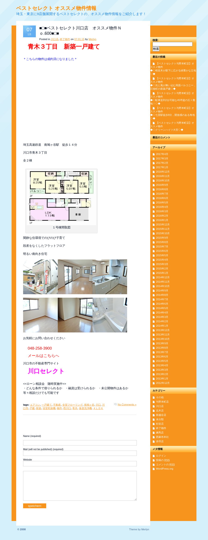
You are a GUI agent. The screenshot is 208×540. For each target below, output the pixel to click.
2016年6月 (162, 198)
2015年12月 (163, 224)
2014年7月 (162, 299)
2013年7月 (162, 352)
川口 (98, 404)
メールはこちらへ (43, 356)
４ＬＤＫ (98, 408)
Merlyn (92, 39)
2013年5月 (162, 361)
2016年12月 (163, 171)
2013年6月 (162, 356)
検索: (156, 40)
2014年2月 (162, 321)
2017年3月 (162, 158)
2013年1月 (162, 378)
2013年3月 (162, 369)
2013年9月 (162, 343)
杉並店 (160, 423)
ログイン (161, 455)
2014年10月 (163, 286)
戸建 (32, 408)
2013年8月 (162, 347)
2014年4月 (162, 312)
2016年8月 (162, 189)
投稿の (163, 460)
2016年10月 (163, 180)
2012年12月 (163, 383)
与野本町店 (162, 401)
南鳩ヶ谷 (89, 404)
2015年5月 (162, 255)
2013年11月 (163, 334)
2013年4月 (162, 365)
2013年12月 (163, 330)
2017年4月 (162, 154)
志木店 (160, 410)
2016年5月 (162, 202)
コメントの (165, 464)
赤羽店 (160, 441)
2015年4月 (162, 259)
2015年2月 (162, 268)
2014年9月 (162, 290)
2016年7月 (162, 193)
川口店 (54, 39)
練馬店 (160, 432)
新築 (38, 408)
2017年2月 (162, 162)
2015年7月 (162, 246)
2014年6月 (162, 303)
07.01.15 (79, 39)
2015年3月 (162, 264)
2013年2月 (162, 374)
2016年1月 (162, 220)
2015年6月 (162, 250)
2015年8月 (162, 242)
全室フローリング (72, 404)
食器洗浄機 (85, 408)
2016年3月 (162, 211)
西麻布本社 (162, 437)
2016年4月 (162, 206)
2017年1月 (162, 167)
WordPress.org (164, 468)
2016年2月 (162, 215)
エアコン (35, 404)
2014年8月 (162, 295)
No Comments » (127, 404)
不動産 (57, 404)
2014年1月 (162, 325)
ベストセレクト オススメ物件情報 (56, 8)
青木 (74, 408)
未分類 (160, 419)
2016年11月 (163, 176)
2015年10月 (163, 233)
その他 (160, 397)
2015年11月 (163, 228)
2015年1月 (162, 273)
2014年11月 (163, 281)
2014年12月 (163, 277)
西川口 (67, 408)
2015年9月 (162, 237)
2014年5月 (162, 308)
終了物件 (65, 39)
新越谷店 (161, 415)
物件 (59, 408)
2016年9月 (162, 184)
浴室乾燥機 (49, 408)
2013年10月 (163, 339)
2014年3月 (162, 317)
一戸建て (47, 404)
